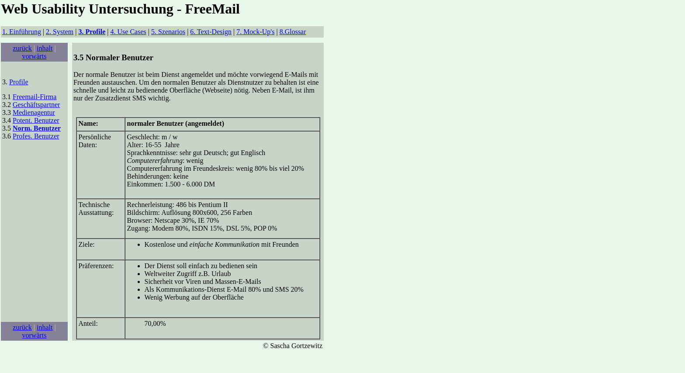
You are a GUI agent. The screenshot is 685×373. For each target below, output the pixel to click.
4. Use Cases (128, 31)
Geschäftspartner (36, 104)
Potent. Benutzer (36, 120)
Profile (18, 82)
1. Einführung (21, 31)
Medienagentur (34, 112)
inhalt (44, 48)
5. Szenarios (168, 31)
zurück (22, 48)
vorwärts (34, 56)
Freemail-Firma (34, 96)
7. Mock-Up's (255, 31)
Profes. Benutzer (36, 136)
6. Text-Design (211, 31)
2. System (59, 31)
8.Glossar (293, 31)
